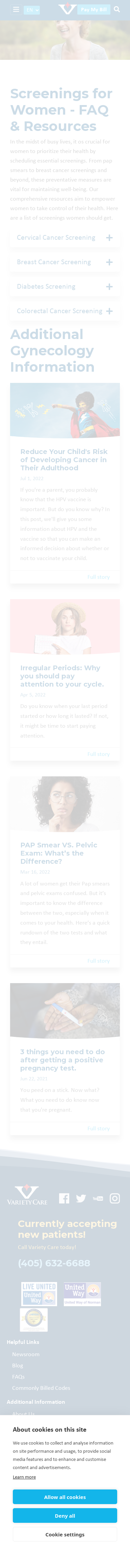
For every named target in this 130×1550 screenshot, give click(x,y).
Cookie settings (65, 1534)
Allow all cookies (65, 1497)
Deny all (65, 1515)
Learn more (24, 1477)
